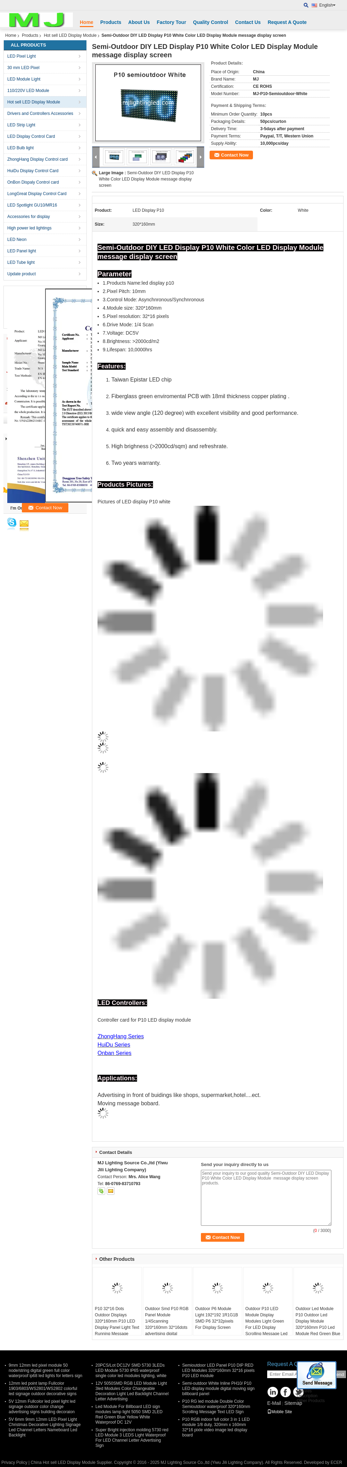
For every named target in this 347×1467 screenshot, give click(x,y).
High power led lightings (29, 228)
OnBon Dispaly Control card (33, 182)
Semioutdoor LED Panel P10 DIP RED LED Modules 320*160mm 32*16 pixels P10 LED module (218, 1370)
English (327, 5)
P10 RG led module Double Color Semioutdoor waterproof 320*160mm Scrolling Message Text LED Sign (216, 1406)
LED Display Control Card (31, 136)
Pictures (304, 1391)
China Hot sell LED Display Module (63, 1462)
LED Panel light (21, 251)
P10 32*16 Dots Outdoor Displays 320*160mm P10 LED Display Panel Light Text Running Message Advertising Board (117, 1324)
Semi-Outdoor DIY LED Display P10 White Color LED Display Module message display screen (146, 179)
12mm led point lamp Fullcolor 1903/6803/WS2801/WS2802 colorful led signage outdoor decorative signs (43, 1388)
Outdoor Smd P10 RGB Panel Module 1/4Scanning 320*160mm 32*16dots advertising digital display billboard (166, 1324)
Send (338, 1374)
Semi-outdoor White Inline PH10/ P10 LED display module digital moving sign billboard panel (218, 1388)
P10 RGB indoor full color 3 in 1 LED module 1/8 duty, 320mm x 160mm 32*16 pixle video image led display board (216, 1427)
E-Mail (274, 1403)
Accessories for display (28, 216)
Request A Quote (287, 22)
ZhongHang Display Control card (37, 159)
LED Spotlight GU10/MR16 (32, 205)
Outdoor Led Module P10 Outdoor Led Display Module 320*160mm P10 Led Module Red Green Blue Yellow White (318, 1324)
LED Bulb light (20, 147)
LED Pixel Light (21, 56)
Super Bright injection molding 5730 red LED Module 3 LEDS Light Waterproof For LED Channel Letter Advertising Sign (131, 1437)
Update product (21, 273)
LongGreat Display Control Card (37, 193)
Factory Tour (171, 22)
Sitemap (293, 1403)
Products (110, 22)
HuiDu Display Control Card (32, 170)
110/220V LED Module (28, 90)
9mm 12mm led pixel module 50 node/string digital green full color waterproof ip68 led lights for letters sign (45, 1370)
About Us (139, 22)
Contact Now (234, 155)
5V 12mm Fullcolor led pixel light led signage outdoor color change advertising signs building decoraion (42, 1406)
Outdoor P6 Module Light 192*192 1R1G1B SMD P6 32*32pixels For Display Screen (216, 1318)
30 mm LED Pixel (23, 67)
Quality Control (210, 22)
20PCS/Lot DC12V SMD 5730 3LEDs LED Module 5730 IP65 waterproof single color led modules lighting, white (131, 1370)
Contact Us (248, 22)
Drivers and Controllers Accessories (40, 113)
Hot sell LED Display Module (70, 35)
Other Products (311, 1400)
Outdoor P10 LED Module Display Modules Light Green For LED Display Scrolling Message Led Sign (266, 1324)
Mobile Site (279, 1411)
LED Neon (16, 239)
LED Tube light (21, 262)
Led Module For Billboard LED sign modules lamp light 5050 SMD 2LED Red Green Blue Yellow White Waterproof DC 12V (128, 1414)
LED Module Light (23, 79)
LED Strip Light (21, 125)
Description (307, 1395)
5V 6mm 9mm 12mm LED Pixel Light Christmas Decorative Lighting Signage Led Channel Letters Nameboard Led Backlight (45, 1427)
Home (86, 22)
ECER (336, 1462)
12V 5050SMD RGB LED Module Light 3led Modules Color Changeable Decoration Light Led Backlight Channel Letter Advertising (132, 1391)
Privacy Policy (14, 1462)
